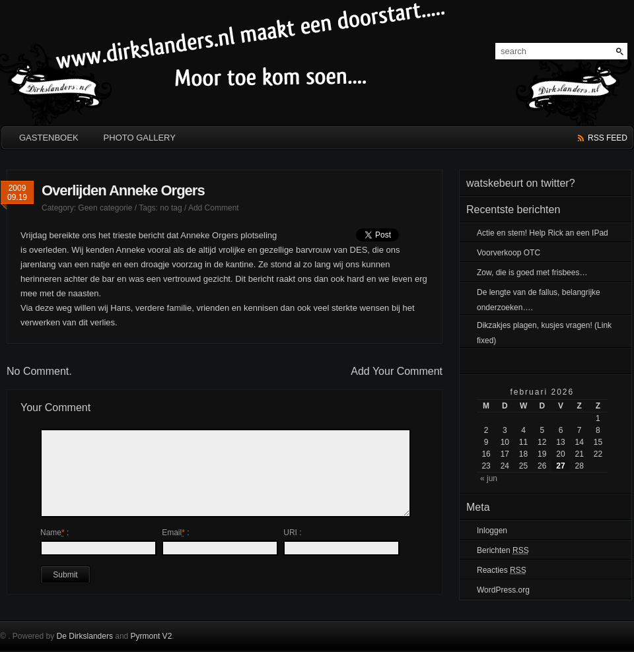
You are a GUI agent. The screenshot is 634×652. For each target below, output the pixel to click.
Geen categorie (105, 207)
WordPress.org (503, 590)
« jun (488, 478)
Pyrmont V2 (151, 636)
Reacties (501, 570)
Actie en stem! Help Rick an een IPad (542, 233)
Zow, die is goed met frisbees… (532, 272)
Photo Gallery (140, 138)
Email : (175, 532)
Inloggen (492, 530)
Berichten (503, 550)
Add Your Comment (396, 371)
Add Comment (213, 207)
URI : (292, 532)
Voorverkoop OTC (508, 252)
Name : (54, 532)
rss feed (607, 138)
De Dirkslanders (85, 636)
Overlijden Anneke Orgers (123, 190)
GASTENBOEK (49, 138)
